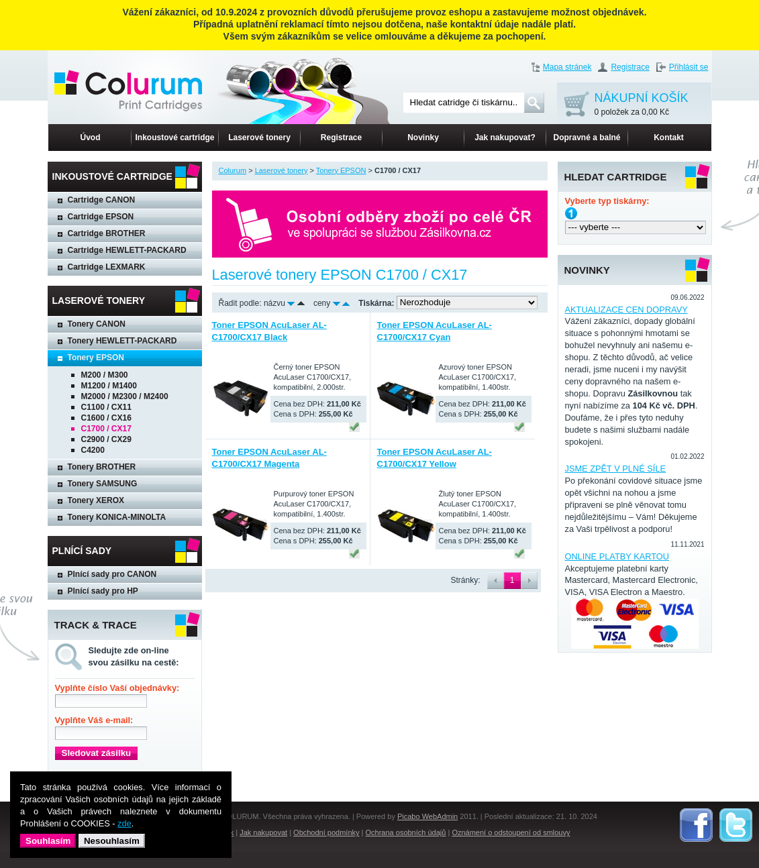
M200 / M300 (104, 375)
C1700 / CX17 (106, 428)
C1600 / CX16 (106, 418)
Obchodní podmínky (326, 832)
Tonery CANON (96, 324)
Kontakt (669, 137)
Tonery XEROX (96, 500)
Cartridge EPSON (101, 216)
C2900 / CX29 (106, 439)
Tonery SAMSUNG (103, 483)
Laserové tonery (259, 137)
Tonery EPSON (96, 357)
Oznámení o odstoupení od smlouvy (511, 832)
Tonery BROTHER (102, 467)
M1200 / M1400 (109, 385)
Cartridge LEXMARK (107, 267)
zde (124, 823)
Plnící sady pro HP (103, 591)
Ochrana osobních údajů (406, 832)
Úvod (91, 137)
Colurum (233, 170)
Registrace (630, 67)
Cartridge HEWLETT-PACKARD (127, 250)
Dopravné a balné (586, 137)
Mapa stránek (567, 67)
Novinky (423, 137)
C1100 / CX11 (106, 407)
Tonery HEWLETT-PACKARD (122, 340)
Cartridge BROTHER (107, 233)
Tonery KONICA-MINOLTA (117, 517)
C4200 (93, 450)
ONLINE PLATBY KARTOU (617, 556)
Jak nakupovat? (505, 137)
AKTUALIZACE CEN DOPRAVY (626, 310)
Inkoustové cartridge (174, 137)
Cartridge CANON (102, 200)
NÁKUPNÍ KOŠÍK (642, 105)
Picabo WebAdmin (427, 816)
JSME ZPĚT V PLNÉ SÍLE (615, 469)
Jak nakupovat (263, 832)
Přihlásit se (689, 67)
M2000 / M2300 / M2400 (124, 396)
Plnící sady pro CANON (112, 574)
